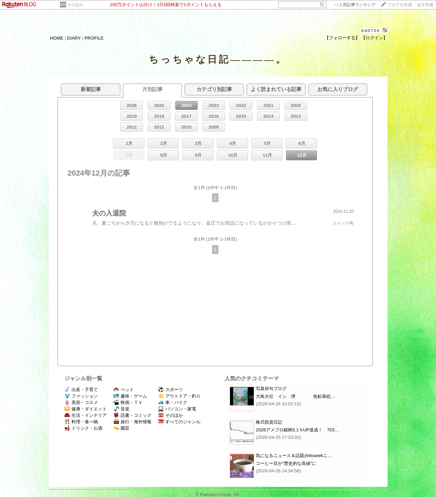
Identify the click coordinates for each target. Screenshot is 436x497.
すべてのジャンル (179, 421)
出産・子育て (81, 389)
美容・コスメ (81, 402)
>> (354, 4)
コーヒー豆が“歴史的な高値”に (286, 463)
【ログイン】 (374, 37)
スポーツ (170, 389)
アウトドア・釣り (179, 396)
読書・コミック (132, 415)
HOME (56, 38)
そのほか (75, 4)
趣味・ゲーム (130, 396)
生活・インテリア (85, 415)
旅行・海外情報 (132, 421)
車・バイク (172, 402)
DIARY (74, 38)
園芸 (121, 428)
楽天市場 (425, 4)
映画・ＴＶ (128, 402)
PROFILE (94, 38)
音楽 (121, 408)
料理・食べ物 (81, 421)
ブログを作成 (400, 4)
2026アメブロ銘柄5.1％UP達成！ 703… (297, 429)
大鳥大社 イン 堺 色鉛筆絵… (295, 396)
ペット (123, 389)
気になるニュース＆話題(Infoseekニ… (294, 455)
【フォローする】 (342, 37)
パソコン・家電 (177, 408)
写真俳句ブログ (271, 388)
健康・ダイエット (85, 408)
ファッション (81, 396)
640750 (370, 30)
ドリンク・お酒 (83, 428)
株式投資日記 (269, 422)
